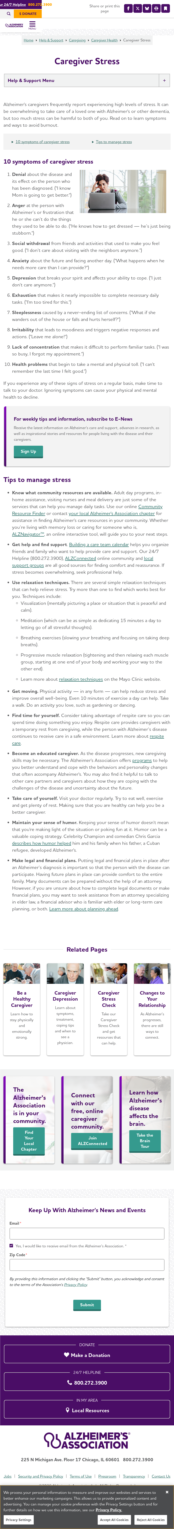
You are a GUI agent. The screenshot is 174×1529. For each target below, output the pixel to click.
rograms (143, 770)
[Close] (167, 1492)
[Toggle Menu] (165, 29)
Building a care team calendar (99, 555)
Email (14, 1215)
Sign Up (29, 461)
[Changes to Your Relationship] (152, 1020)
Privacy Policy (75, 1276)
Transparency (145, 1468)
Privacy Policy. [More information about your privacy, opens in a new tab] (109, 1510)
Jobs (18, 1468)
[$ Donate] (158, 13)
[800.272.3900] (87, 1372)
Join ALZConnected (92, 1151)
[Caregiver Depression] (65, 1020)
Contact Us (87, 1476)
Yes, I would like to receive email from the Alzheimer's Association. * (71, 1237)
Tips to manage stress (114, 152)
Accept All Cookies (114, 1520)
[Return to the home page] (32, 29)
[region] (87, 1507)
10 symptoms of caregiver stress (43, 152)
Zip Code (17, 1246)
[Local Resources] (87, 1400)
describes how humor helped (41, 853)
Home (26, 50)
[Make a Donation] (87, 1344)
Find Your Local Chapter (29, 1151)
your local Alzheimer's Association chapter (112, 523)
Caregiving (77, 50)
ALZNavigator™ (28, 544)
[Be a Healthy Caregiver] (21, 1020)
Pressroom (118, 1468)
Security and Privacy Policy (51, 1468)
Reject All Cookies (151, 1520)
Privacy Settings (19, 1520)
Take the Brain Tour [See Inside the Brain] (145, 1151)
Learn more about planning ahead (83, 919)
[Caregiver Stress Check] (109, 1020)
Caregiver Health (106, 50)
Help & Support (50, 50)
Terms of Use (91, 1468)
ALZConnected (80, 568)
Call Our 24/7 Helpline (74, 4)
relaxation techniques (81, 689)
